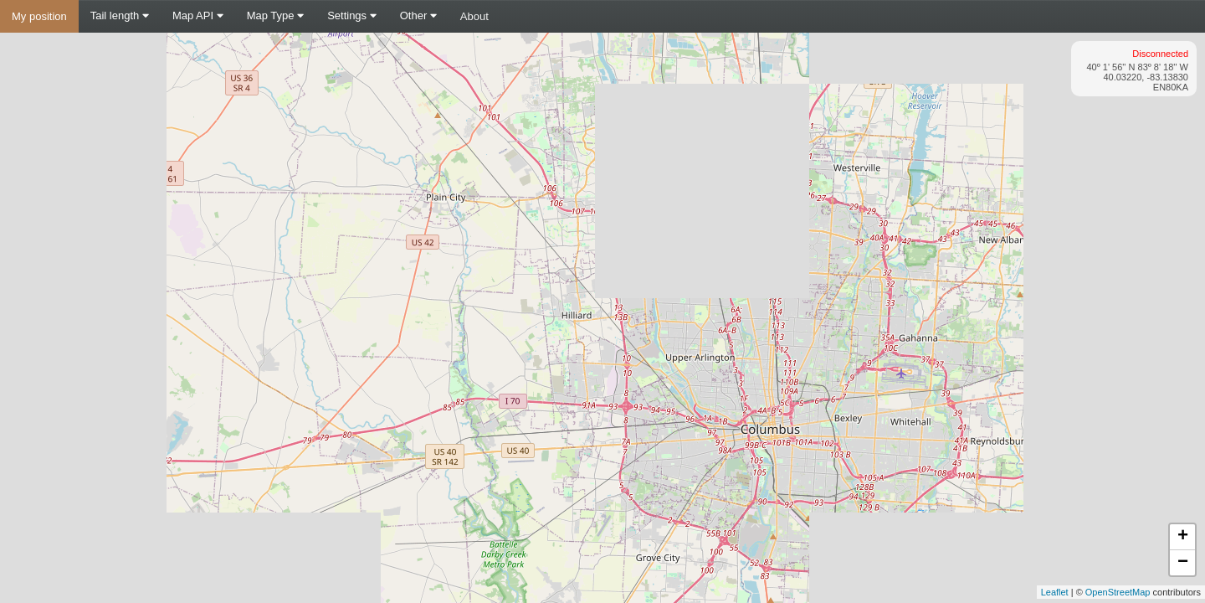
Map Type (275, 15)
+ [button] (1182, 536)
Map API (197, 15)
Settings (352, 15)
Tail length (119, 15)
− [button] (1182, 562)
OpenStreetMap (1118, 592)
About (474, 16)
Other (418, 15)
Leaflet (1055, 592)
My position (39, 16)
